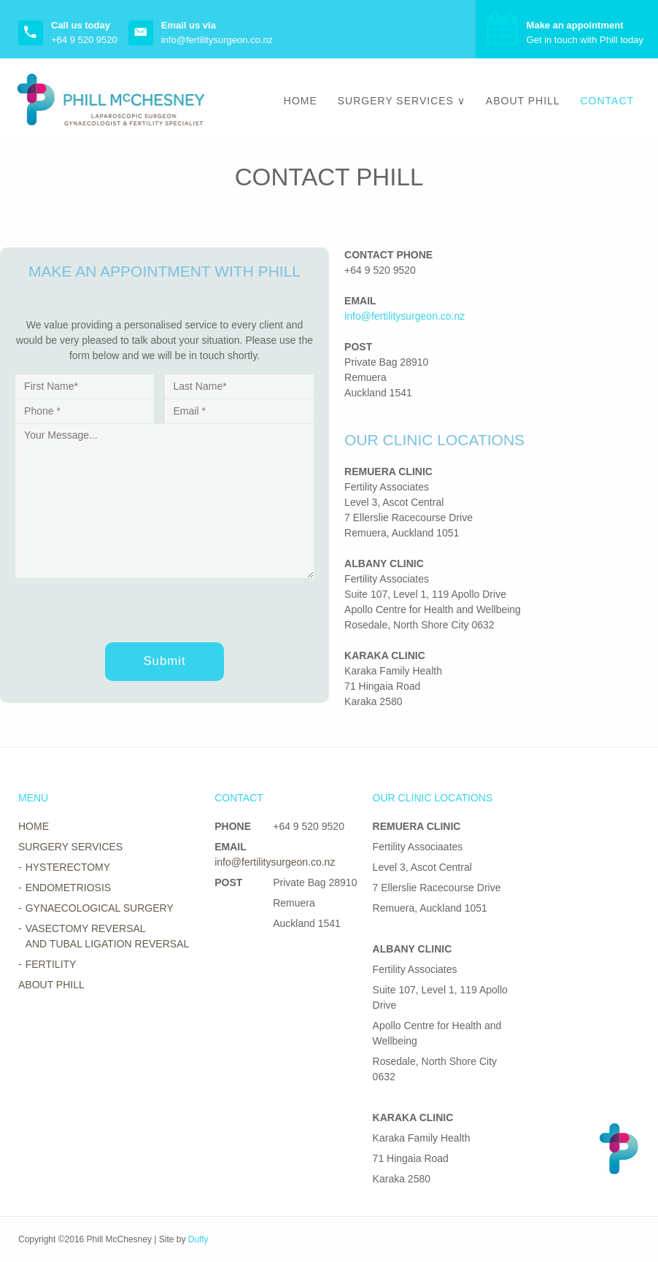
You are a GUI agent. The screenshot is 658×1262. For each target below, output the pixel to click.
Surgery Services (396, 101)
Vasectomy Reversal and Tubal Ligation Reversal (108, 936)
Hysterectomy (68, 867)
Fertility (51, 964)
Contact (607, 101)
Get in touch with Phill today (585, 32)
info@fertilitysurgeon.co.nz (217, 39)
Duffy (198, 1239)
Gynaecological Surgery (100, 908)
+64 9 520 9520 (84, 39)
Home (300, 101)
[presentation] (126, 606)
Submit (164, 661)
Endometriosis (68, 887)
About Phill (523, 101)
